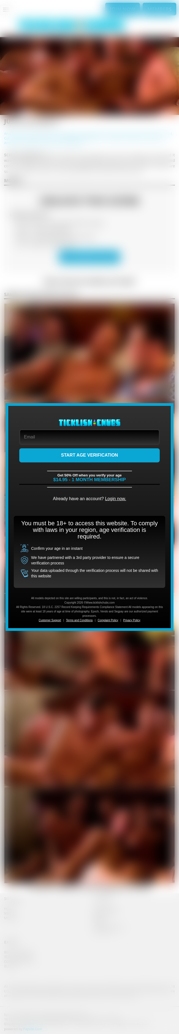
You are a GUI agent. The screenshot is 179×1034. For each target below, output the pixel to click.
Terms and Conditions (79, 620)
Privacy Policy (131, 620)
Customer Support (50, 620)
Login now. (115, 498)
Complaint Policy (108, 620)
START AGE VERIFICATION (89, 455)
